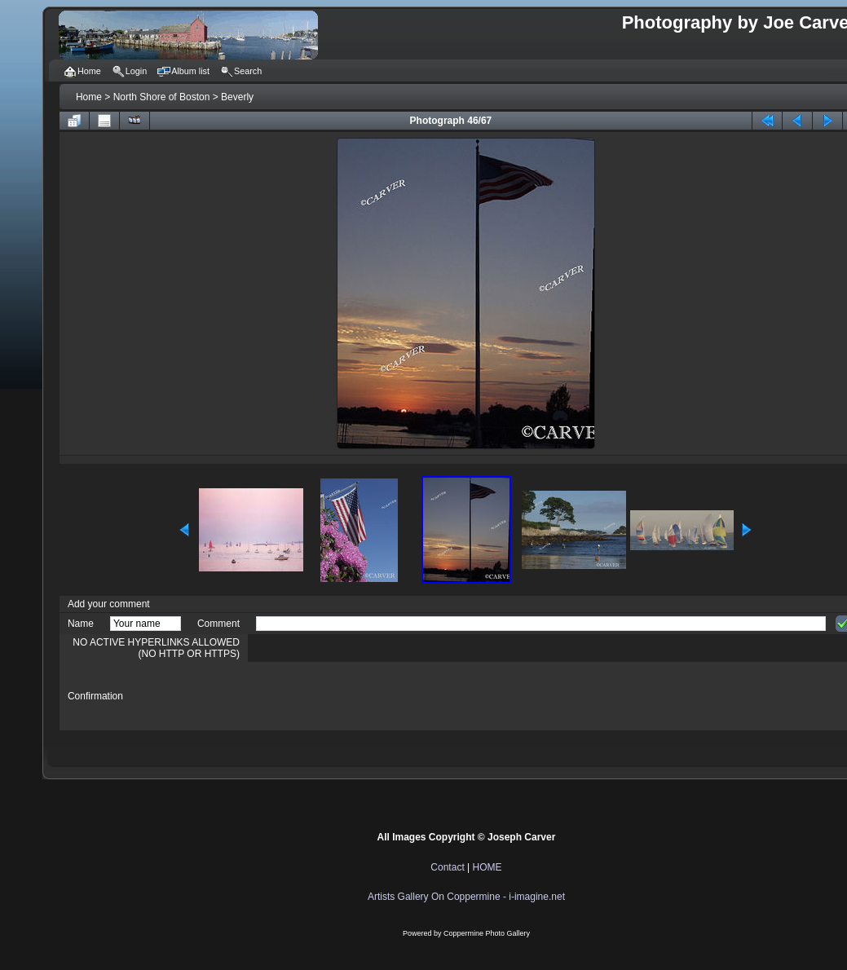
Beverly (237, 97)
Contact (447, 867)
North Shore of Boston (161, 97)
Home (89, 97)
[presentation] (380, 696)
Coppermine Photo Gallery (486, 933)
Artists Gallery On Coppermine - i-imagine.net (466, 896)
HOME (487, 867)
